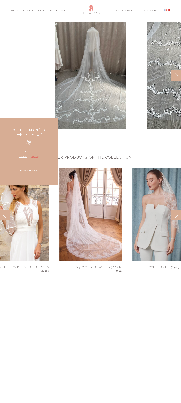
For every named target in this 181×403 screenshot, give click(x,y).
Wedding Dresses (26, 10)
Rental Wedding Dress (125, 10)
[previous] (5, 215)
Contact (153, 10)
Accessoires (62, 10)
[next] (176, 75)
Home (13, 10)
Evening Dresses (45, 10)
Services (143, 10)
